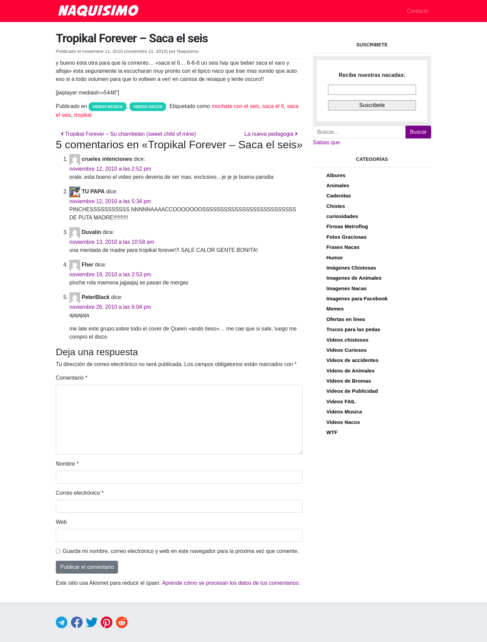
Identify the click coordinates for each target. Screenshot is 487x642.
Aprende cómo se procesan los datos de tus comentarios (230, 583)
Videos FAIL (341, 401)
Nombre (67, 464)
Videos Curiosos (346, 350)
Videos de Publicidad (352, 391)
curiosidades (342, 216)
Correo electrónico (79, 493)
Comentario (71, 378)
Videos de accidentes (352, 360)
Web (61, 522)
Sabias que (326, 142)
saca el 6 (273, 106)
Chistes (335, 206)
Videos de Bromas (348, 381)
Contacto (417, 11)
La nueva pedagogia (271, 134)
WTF (332, 432)
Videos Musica (107, 107)
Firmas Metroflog (347, 226)
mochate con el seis (235, 106)
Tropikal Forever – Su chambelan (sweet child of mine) (128, 134)
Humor (334, 257)
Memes (335, 309)
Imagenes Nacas (346, 288)
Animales (337, 185)
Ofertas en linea (345, 319)
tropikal (83, 115)
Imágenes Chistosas (351, 268)
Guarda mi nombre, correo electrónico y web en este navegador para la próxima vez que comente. (181, 551)
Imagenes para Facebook (357, 298)
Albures (336, 175)
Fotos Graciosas (346, 237)
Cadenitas (338, 195)
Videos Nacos (147, 107)
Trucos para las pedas (353, 329)
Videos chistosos (347, 340)
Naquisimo (188, 51)
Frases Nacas (343, 247)
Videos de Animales (350, 370)
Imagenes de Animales (353, 278)
